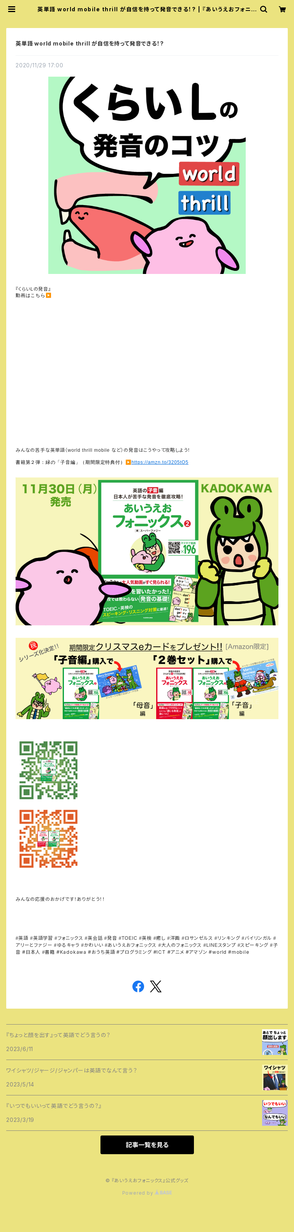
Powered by (147, 1193)
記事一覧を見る (147, 1145)
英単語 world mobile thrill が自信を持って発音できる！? (90, 43)
